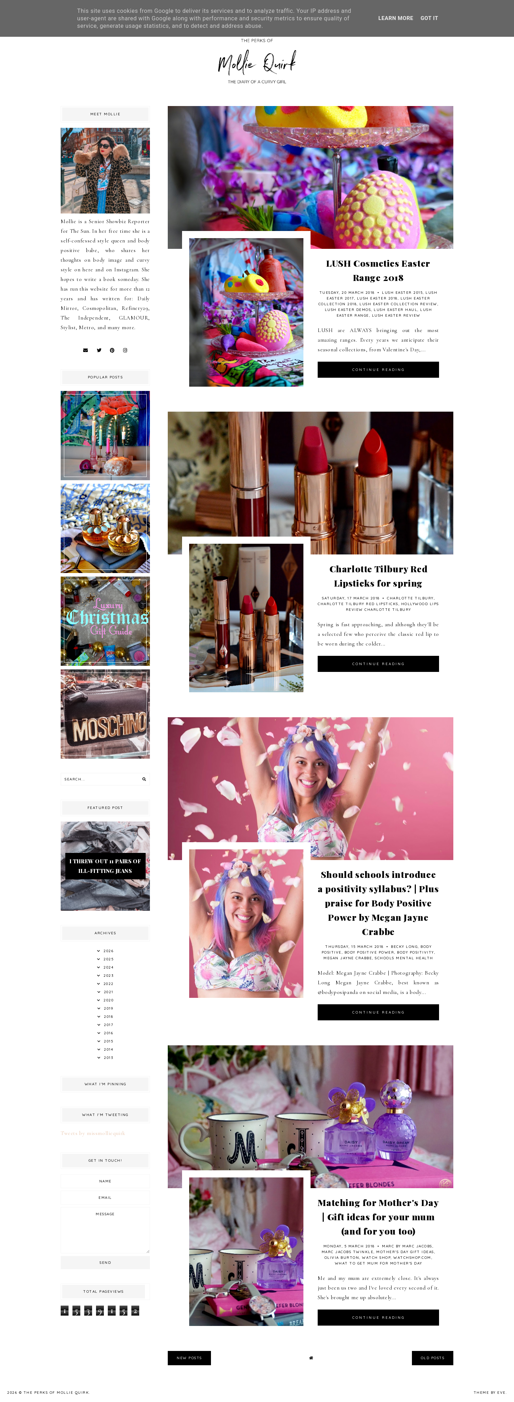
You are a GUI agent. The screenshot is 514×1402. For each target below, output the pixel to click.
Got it (429, 18)
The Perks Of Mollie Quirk (56, 1392)
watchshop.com (412, 1257)
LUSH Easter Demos (348, 309)
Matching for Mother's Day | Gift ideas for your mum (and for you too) (378, 1216)
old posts (433, 1358)
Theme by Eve (490, 1392)
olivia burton (341, 1257)
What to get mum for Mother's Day (378, 1263)
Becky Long (404, 946)
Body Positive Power (369, 952)
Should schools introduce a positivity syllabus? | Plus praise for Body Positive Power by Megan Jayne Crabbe (378, 902)
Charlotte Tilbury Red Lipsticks (358, 604)
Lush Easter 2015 (402, 292)
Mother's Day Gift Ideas (405, 1252)
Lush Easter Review (396, 315)
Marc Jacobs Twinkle (348, 1252)
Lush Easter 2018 (377, 298)
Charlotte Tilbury (410, 598)
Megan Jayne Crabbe (347, 958)
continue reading (378, 369)
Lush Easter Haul (395, 309)
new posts (189, 1358)
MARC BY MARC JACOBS (407, 1246)
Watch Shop (376, 1257)
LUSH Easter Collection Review (398, 304)
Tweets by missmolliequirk (93, 1133)
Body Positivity (415, 952)
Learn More (395, 18)
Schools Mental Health (404, 958)
